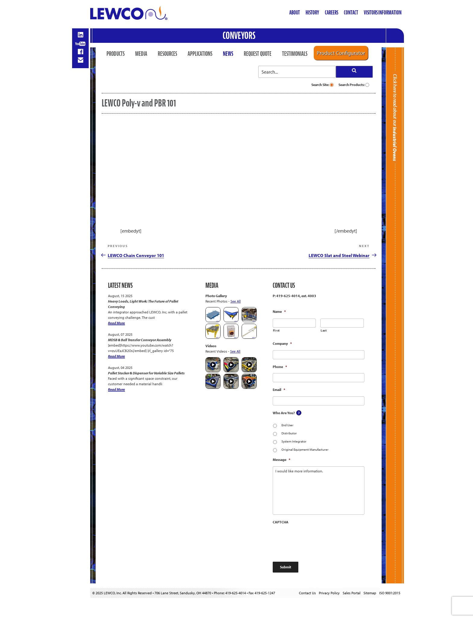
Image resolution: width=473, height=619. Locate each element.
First (276, 330)
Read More (116, 323)
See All (235, 301)
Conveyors (239, 35)
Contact (351, 12)
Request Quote (257, 53)
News (228, 53)
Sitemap (369, 593)
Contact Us (307, 593)
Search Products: (353, 84)
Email (279, 389)
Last (324, 330)
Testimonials (294, 53)
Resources (167, 53)
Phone (280, 366)
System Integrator (293, 441)
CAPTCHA (280, 522)
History (312, 12)
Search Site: (322, 84)
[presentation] (318, 540)
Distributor (289, 433)
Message (281, 459)
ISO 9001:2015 (389, 593)
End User (287, 425)
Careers (331, 12)
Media (141, 53)
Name (279, 311)
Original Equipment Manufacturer (305, 449)
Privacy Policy (329, 593)
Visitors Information (383, 12)
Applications (200, 53)
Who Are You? (284, 413)
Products (115, 53)
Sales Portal (351, 593)
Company (282, 343)
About (294, 12)
